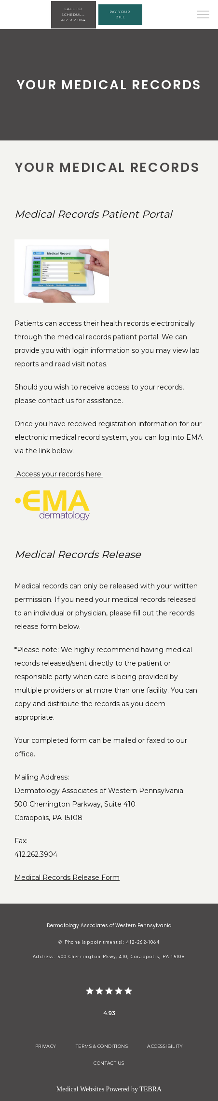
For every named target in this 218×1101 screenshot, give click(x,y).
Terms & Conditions (102, 1046)
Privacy (45, 1046)
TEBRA (150, 1089)
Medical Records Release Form (67, 877)
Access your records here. (58, 474)
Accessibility (165, 1046)
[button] (203, 15)
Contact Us (109, 1063)
